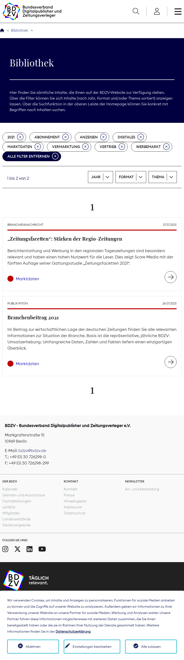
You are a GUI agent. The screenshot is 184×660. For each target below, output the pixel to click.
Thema (158, 177)
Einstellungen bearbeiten (92, 646)
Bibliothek (19, 30)
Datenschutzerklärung (73, 631)
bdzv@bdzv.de (32, 450)
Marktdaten (24, 147)
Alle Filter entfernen (32, 156)
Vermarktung (70, 147)
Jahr (96, 177)
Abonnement (51, 137)
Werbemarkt (153, 147)
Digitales (131, 137)
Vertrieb (112, 147)
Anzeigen (93, 137)
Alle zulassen (151, 646)
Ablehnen (33, 646)
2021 (15, 137)
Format (126, 177)
